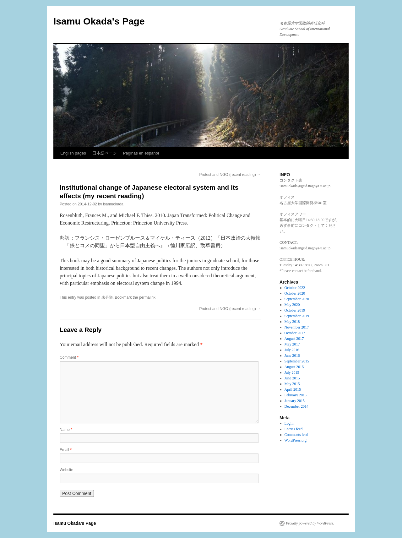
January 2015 (295, 401)
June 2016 (292, 355)
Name (66, 429)
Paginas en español (141, 153)
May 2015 (292, 384)
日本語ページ (104, 153)
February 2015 (296, 395)
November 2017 (297, 327)
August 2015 (294, 367)
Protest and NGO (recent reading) (230, 174)
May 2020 (292, 304)
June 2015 (292, 378)
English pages (73, 153)
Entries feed (294, 429)
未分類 (107, 297)
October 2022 (295, 287)
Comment (69, 357)
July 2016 (292, 350)
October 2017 (295, 333)
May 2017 (292, 344)
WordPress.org (296, 440)
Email (66, 450)
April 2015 (293, 389)
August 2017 (294, 338)
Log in (290, 423)
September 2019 (297, 316)
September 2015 (297, 361)
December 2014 (296, 406)
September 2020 (297, 299)
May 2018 (292, 321)
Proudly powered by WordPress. (310, 523)
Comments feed (296, 434)
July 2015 (292, 372)
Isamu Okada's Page (99, 21)
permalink (147, 297)
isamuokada (113, 204)
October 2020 (295, 293)
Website (66, 470)
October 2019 (295, 310)
